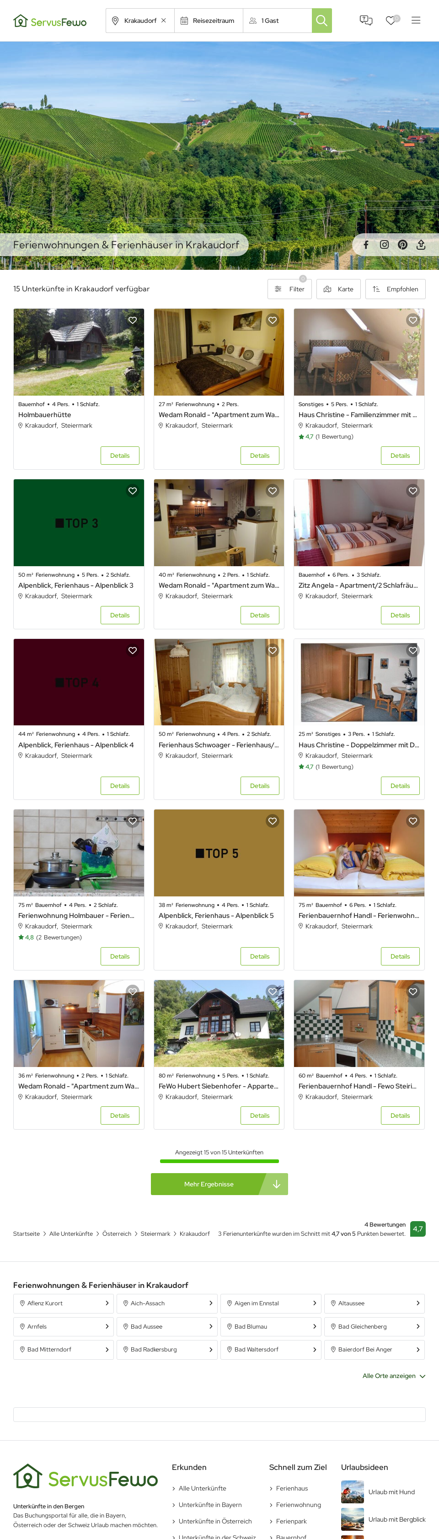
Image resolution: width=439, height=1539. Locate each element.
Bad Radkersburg (154, 1349)
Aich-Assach (148, 1303)
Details (120, 455)
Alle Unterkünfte (202, 1488)
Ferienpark (291, 1521)
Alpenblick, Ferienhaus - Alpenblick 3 (76, 585)
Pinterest (402, 245)
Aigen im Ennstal (257, 1303)
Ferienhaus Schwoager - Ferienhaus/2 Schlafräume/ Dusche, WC (219, 745)
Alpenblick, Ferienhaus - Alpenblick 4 (76, 745)
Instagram (384, 245)
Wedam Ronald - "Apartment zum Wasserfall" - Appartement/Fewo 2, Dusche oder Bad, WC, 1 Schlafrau (219, 585)
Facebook (366, 245)
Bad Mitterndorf (49, 1349)
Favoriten (397, 18)
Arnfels (37, 1326)
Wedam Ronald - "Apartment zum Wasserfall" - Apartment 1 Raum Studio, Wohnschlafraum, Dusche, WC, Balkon (219, 415)
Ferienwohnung (298, 1505)
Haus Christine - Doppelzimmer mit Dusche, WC (359, 745)
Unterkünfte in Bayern (210, 1505)
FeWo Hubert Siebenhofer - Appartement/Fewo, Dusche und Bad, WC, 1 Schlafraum (219, 1086)
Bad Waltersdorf (256, 1349)
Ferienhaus (292, 1488)
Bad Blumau (251, 1326)
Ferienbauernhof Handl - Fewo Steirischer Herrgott (359, 1086)
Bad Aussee (146, 1326)
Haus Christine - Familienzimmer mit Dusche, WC (359, 415)
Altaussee (351, 1303)
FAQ (366, 21)
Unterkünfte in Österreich (215, 1521)
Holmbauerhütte (44, 415)
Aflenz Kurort (45, 1303)
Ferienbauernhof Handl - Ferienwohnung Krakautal (359, 916)
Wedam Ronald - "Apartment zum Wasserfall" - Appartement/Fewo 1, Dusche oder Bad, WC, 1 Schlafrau (78, 1086)
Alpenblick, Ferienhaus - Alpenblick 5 (216, 916)
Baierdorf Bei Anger (365, 1349)
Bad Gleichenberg (362, 1326)
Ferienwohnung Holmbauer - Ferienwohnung (78, 916)
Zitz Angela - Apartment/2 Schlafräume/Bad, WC (359, 585)
